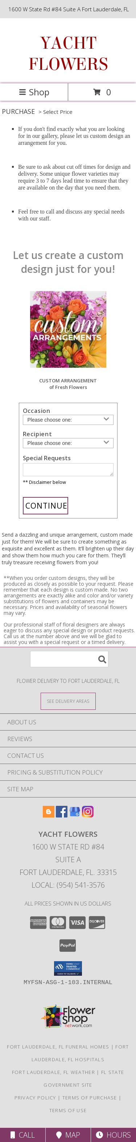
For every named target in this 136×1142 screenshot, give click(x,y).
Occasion (36, 411)
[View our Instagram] (88, 817)
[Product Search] (69, 661)
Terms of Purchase (89, 1100)
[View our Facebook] (61, 817)
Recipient (37, 434)
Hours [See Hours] (113, 1135)
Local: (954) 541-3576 (68, 887)
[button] (68, 970)
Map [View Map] (68, 1135)
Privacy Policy (35, 1100)
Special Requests (47, 458)
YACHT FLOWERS (68, 54)
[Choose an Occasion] (68, 420)
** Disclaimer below (44, 484)
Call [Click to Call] (23, 1135)
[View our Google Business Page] (75, 817)
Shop (34, 92)
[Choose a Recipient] (68, 443)
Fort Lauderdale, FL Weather (53, 1074)
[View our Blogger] (48, 817)
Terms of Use (68, 1112)
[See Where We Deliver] (68, 703)
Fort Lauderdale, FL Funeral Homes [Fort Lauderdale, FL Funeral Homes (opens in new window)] (58, 1049)
